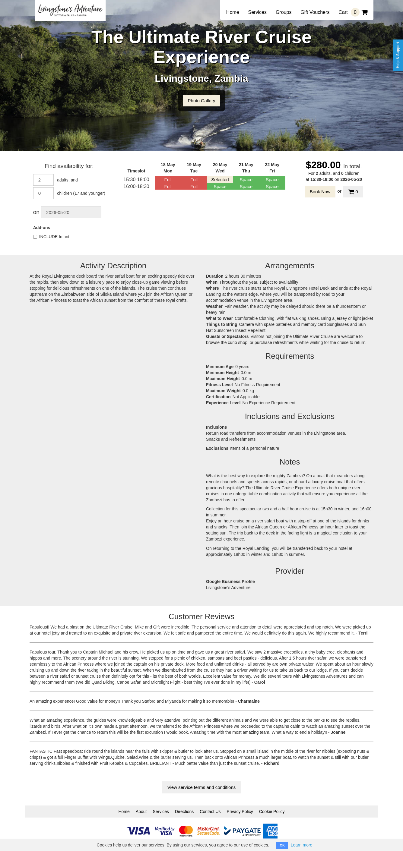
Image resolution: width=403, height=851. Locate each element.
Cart (352, 12)
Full (168, 179)
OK (282, 845)
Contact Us (210, 811)
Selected (220, 179)
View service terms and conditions (201, 787)
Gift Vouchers (314, 12)
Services (257, 12)
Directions (184, 811)
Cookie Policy (272, 811)
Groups (283, 12)
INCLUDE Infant (51, 236)
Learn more (302, 845)
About (141, 811)
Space (246, 179)
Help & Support (398, 55)
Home (232, 12)
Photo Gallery (201, 100)
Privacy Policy (240, 811)
